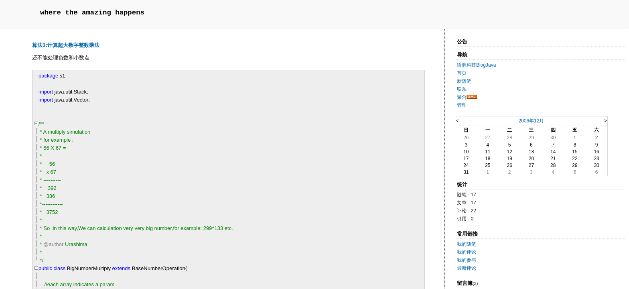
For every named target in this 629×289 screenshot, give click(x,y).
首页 (462, 73)
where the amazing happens (92, 12)
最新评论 (466, 268)
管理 (462, 105)
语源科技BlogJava (476, 65)
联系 (462, 89)
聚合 (462, 97)
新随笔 (464, 81)
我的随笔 (466, 244)
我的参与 (466, 260)
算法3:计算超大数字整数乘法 (65, 45)
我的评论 (466, 252)
